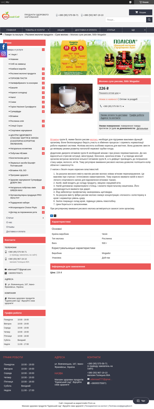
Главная (11, 30)
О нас (9, 222)
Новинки (14, 59)
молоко (93, 139)
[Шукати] (149, 19)
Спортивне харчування (21, 130)
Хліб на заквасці (18, 64)
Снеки (13, 102)
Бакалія (13, 87)
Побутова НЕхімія (18, 153)
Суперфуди (15, 111)
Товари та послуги (13, 34)
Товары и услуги (35, 30)
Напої (13, 97)
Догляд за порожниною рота (23, 212)
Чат (141, 400)
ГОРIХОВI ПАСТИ (18, 78)
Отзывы (10, 227)
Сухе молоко (61, 34)
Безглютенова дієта (19, 158)
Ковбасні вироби (18, 69)
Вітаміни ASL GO (18, 170)
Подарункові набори (19, 202)
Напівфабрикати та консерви (24, 83)
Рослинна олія (17, 121)
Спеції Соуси (16, 126)
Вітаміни (54, 139)
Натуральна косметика (21, 148)
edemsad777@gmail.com (19, 269)
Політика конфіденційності (120, 406)
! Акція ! (13, 54)
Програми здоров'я (19, 175)
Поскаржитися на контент (96, 406)
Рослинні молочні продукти (39, 34)
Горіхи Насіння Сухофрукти (23, 107)
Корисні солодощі (18, 92)
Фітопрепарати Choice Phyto (23, 207)
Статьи (111, 30)
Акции (60, 30)
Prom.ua (91, 403)
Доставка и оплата (86, 30)
